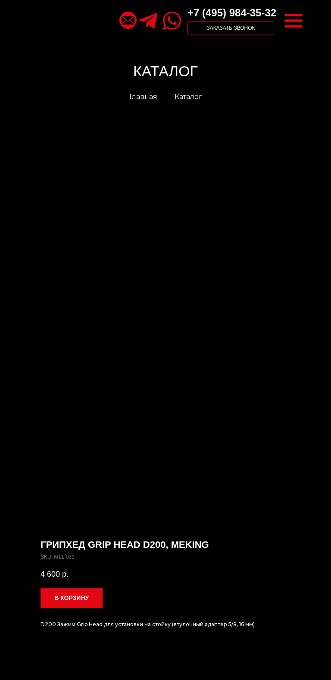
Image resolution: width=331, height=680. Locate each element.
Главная (143, 97)
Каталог (188, 97)
